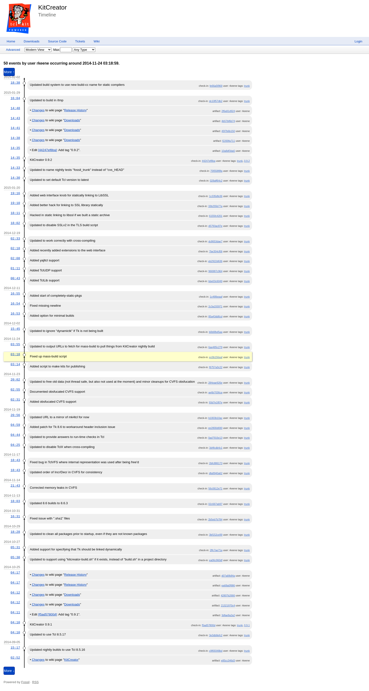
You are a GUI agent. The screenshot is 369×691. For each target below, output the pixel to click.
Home (11, 41)
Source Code (57, 41)
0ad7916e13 (215, 437)
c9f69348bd (215, 650)
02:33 (15, 238)
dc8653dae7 (215, 241)
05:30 (15, 557)
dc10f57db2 (215, 101)
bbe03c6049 (215, 281)
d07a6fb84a (228, 575)
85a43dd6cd (215, 316)
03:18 (15, 354)
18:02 (15, 223)
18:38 (15, 83)
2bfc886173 (215, 463)
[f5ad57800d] (47, 614)
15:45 (15, 329)
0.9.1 (247, 625)
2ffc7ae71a (216, 550)
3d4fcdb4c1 (215, 447)
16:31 (15, 516)
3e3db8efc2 (215, 635)
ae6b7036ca (215, 392)
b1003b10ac (215, 418)
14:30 (15, 178)
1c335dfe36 (215, 196)
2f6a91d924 (228, 111)
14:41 (15, 128)
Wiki (97, 41)
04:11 (15, 612)
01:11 (15, 268)
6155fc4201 (215, 215)
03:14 (15, 364)
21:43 (15, 485)
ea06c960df (215, 560)
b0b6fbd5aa (215, 331)
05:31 (15, 547)
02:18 (15, 248)
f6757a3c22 (215, 367)
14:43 (15, 118)
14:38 (15, 138)
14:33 (15, 168)
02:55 (15, 389)
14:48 (15, 108)
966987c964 (215, 271)
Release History (75, 110)
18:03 (15, 501)
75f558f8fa (216, 170)
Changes (38, 110)
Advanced (13, 49)
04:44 (15, 435)
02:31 (15, 399)
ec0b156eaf (215, 357)
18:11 (15, 213)
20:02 (15, 379)
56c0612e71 (215, 488)
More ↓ (9, 671)
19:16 (15, 193)
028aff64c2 (216, 180)
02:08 (15, 258)
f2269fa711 (228, 140)
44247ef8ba (208, 160)
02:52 (15, 657)
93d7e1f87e (215, 402)
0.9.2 (247, 160)
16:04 (15, 98)
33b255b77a (215, 206)
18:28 (15, 532)
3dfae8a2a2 (228, 615)
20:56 (15, 415)
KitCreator (52, 7)
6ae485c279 (215, 347)
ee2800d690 (215, 428)
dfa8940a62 (215, 473)
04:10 (15, 622)
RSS (35, 682)
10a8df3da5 (228, 150)
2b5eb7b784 (215, 519)
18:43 (15, 460)
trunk (247, 85)
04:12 (15, 592)
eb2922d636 (215, 261)
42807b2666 (228, 595)
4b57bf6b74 (228, 121)
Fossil (25, 682)
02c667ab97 (215, 504)
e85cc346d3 (228, 660)
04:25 (15, 445)
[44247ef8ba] (47, 150)
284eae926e (215, 382)
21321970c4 (228, 605)
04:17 (15, 572)
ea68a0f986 (228, 585)
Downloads (32, 41)
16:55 (15, 293)
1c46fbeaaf (216, 296)
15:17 (15, 647)
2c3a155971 (215, 306)
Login (358, 41)
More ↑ (9, 72)
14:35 (15, 148)
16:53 (15, 313)
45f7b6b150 (228, 131)
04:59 (15, 425)
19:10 (15, 203)
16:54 (15, 303)
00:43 (15, 278)
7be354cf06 (215, 251)
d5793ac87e (215, 225)
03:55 (15, 344)
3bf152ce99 (215, 534)
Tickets (80, 41)
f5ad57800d (208, 625)
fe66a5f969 (216, 85)
